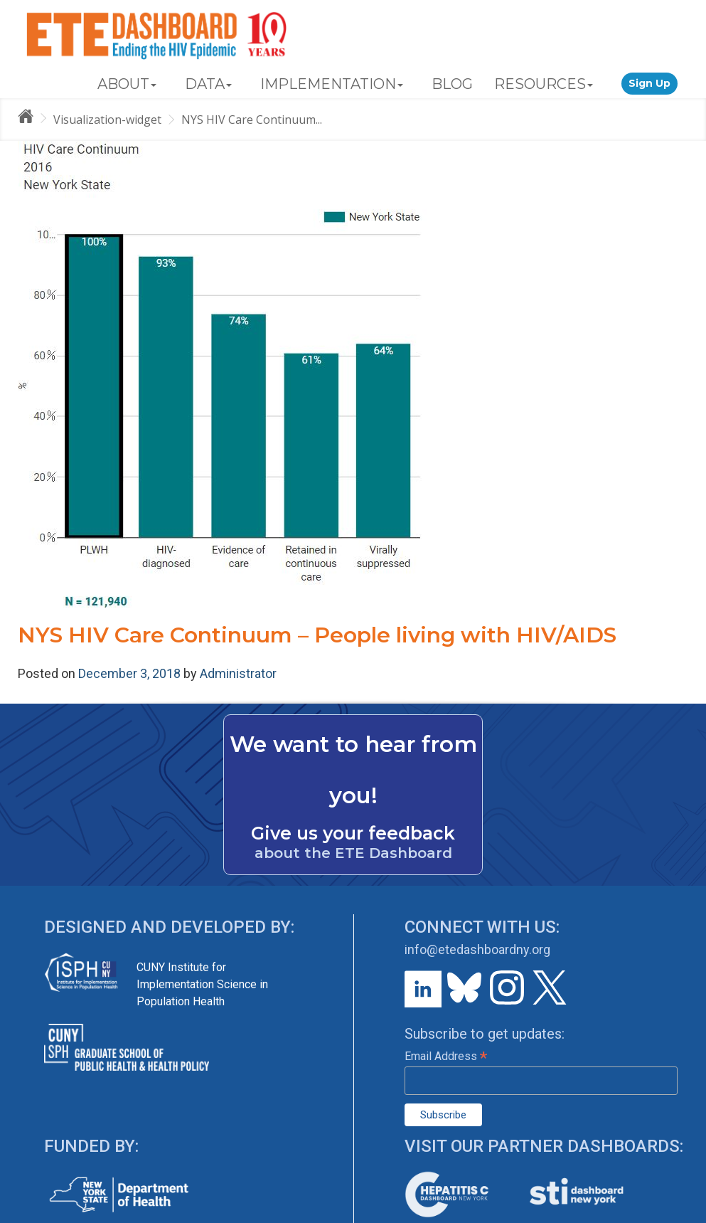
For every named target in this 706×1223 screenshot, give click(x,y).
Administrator (238, 673)
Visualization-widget (107, 119)
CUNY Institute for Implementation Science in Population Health (202, 984)
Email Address (446, 1056)
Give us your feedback (353, 833)
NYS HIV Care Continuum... (251, 119)
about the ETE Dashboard (353, 853)
